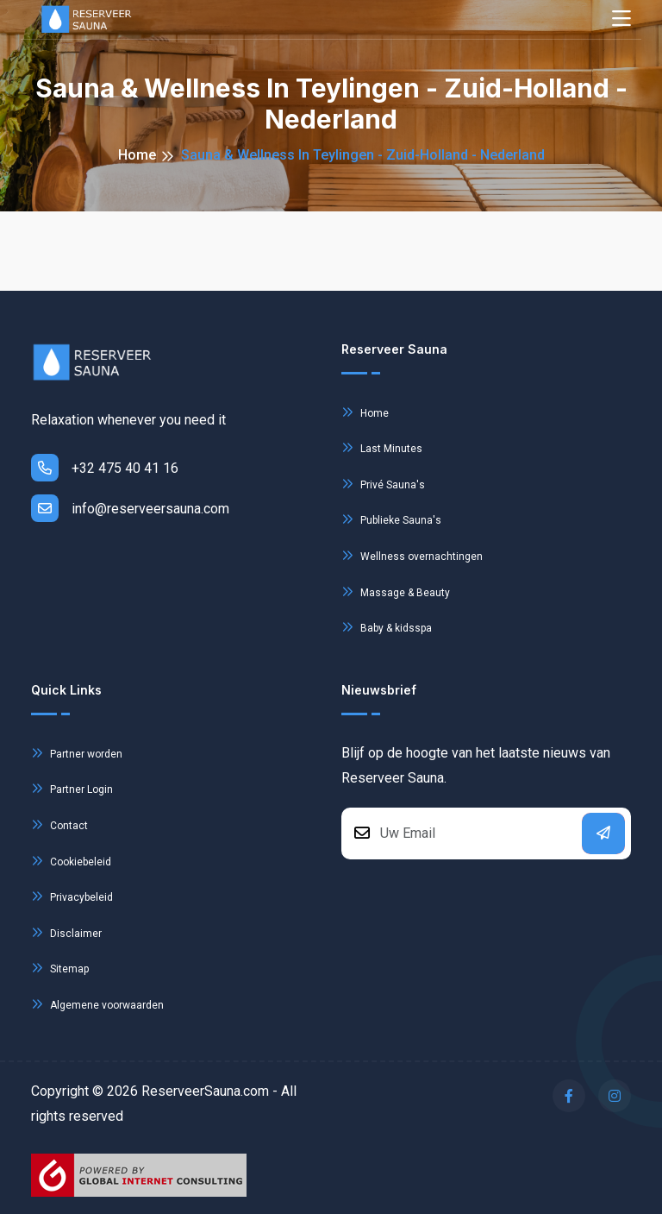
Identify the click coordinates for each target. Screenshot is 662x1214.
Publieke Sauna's (391, 519)
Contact (59, 824)
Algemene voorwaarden (97, 1004)
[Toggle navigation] (621, 19)
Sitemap (60, 967)
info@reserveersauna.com (130, 508)
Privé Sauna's (383, 483)
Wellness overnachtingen (412, 555)
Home (137, 155)
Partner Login (72, 788)
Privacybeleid (72, 896)
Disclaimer (66, 932)
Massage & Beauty (395, 591)
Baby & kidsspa (386, 627)
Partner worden (76, 753)
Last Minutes (381, 447)
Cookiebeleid (71, 860)
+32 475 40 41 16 (104, 467)
